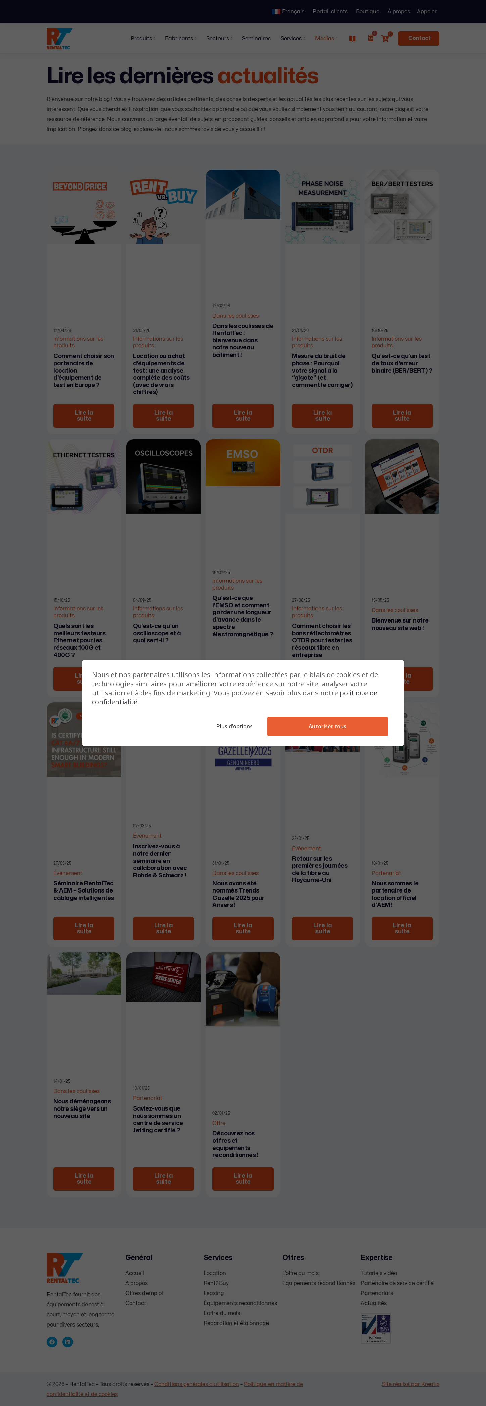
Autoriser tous (327, 726)
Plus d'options (233, 726)
